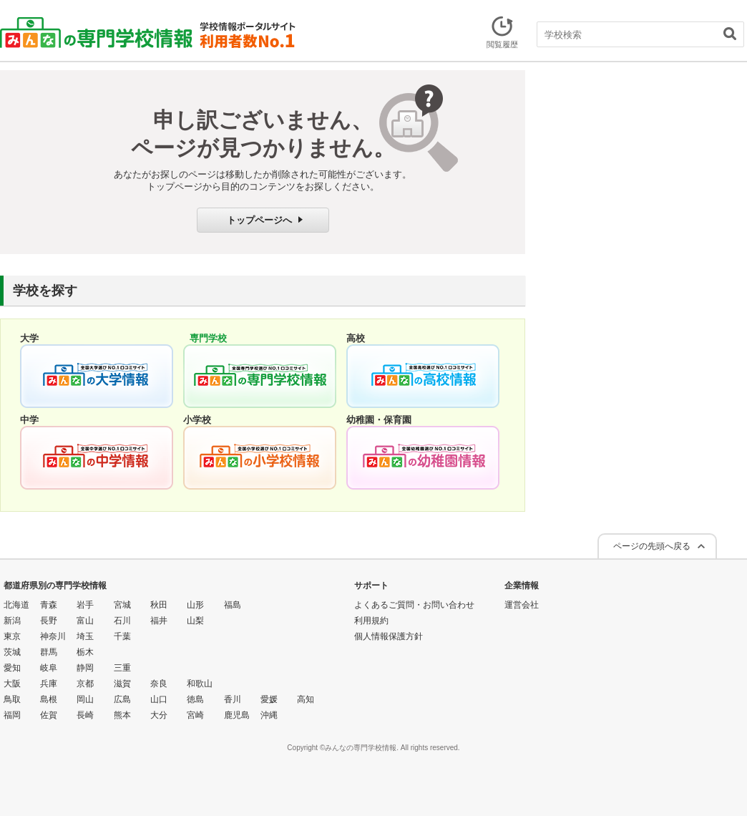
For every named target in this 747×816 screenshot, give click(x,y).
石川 (122, 620)
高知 (305, 699)
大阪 (12, 683)
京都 (85, 683)
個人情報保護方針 (388, 636)
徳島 (195, 699)
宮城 (122, 605)
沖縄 (269, 715)
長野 (48, 620)
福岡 (12, 715)
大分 (158, 715)
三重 (122, 668)
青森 (48, 605)
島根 (48, 699)
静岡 (85, 668)
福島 (232, 605)
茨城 (12, 652)
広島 (122, 699)
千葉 (122, 636)
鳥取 (12, 699)
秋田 (158, 605)
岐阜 (48, 668)
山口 (158, 699)
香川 (232, 699)
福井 (158, 620)
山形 (195, 605)
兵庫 (48, 683)
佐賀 (48, 715)
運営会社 (521, 605)
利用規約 (371, 620)
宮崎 (195, 715)
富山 (85, 620)
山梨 (195, 620)
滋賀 (122, 683)
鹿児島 (237, 715)
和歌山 (200, 683)
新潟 (12, 620)
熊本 (122, 715)
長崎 (85, 715)
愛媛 (269, 699)
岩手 (85, 605)
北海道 (16, 605)
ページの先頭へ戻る (651, 546)
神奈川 (53, 636)
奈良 (158, 683)
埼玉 (85, 636)
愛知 (12, 668)
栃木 (85, 652)
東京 (12, 636)
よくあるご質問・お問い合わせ (414, 605)
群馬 (48, 652)
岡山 (85, 699)
